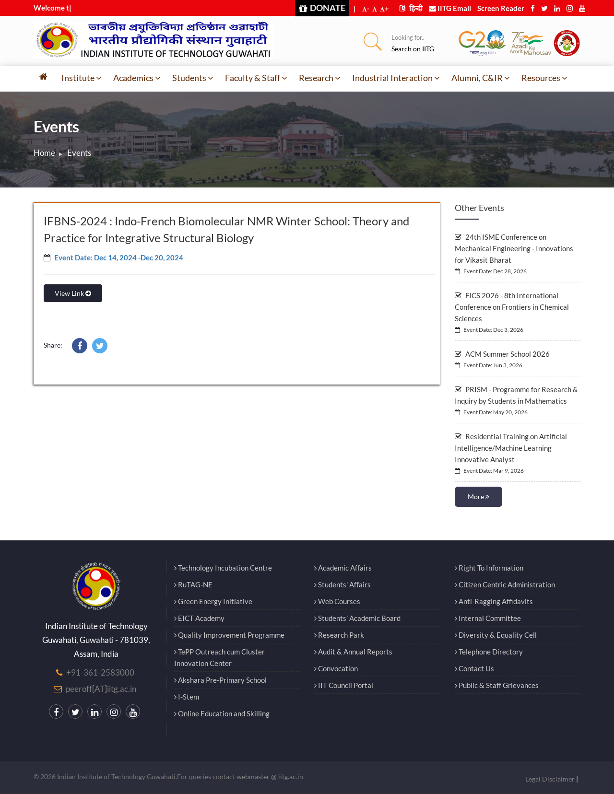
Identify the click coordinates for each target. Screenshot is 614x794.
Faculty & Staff (256, 77)
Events (79, 153)
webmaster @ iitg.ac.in (269, 776)
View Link (73, 293)
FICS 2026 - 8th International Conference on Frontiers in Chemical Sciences (512, 307)
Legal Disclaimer (550, 779)
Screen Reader (500, 8)
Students (192, 77)
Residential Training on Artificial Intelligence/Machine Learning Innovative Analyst (511, 448)
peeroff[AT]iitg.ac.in (101, 689)
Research (320, 77)
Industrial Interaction (396, 77)
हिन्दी (411, 8)
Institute (81, 77)
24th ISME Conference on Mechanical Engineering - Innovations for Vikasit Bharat (514, 248)
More (478, 496)
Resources (544, 77)
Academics (137, 77)
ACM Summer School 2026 (502, 354)
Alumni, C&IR (480, 77)
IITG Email (450, 8)
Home (44, 153)
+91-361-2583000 (100, 672)
